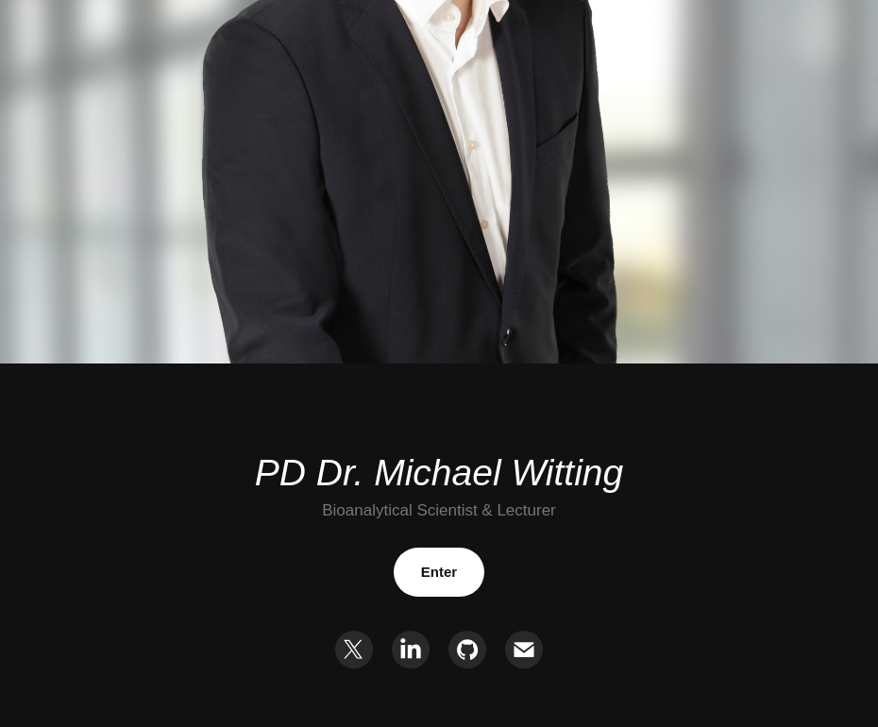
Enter (439, 572)
